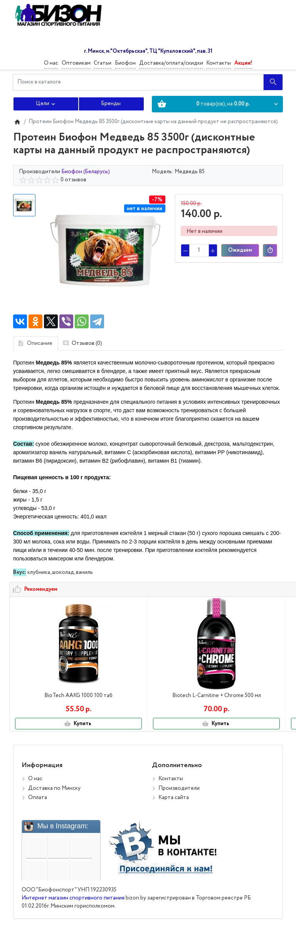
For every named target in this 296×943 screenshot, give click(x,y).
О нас (51, 63)
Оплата (37, 805)
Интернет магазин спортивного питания (73, 906)
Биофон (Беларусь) (85, 172)
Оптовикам (76, 63)
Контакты (218, 63)
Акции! (243, 63)
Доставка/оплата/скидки (171, 63)
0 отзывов (73, 180)
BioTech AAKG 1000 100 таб (56, 695)
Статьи (102, 63)
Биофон (125, 63)
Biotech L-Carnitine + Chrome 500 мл (147, 699)
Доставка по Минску (54, 796)
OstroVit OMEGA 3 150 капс (240, 695)
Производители (179, 796)
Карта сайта (173, 805)
